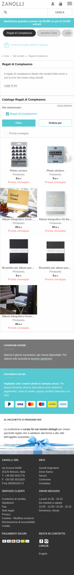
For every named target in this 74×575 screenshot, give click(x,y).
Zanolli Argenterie (49, 468)
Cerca (59, 12)
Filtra (19, 123)
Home (6, 56)
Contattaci (45, 483)
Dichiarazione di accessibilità (18, 522)
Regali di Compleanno (19, 33)
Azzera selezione (64, 105)
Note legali (8, 510)
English (43, 553)
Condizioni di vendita (14, 499)
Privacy (6, 514)
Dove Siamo (46, 471)
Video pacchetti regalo (16, 444)
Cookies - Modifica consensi (18, 518)
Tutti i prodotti (18, 56)
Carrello (60, 4)
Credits (6, 526)
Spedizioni (8, 502)
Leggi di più (10, 85)
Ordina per (55, 123)
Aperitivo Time (49, 33)
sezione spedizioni (41, 358)
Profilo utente (53, 4)
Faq (4, 506)
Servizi (43, 475)
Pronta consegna (18, 133)
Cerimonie (45, 479)
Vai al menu (69, 4)
